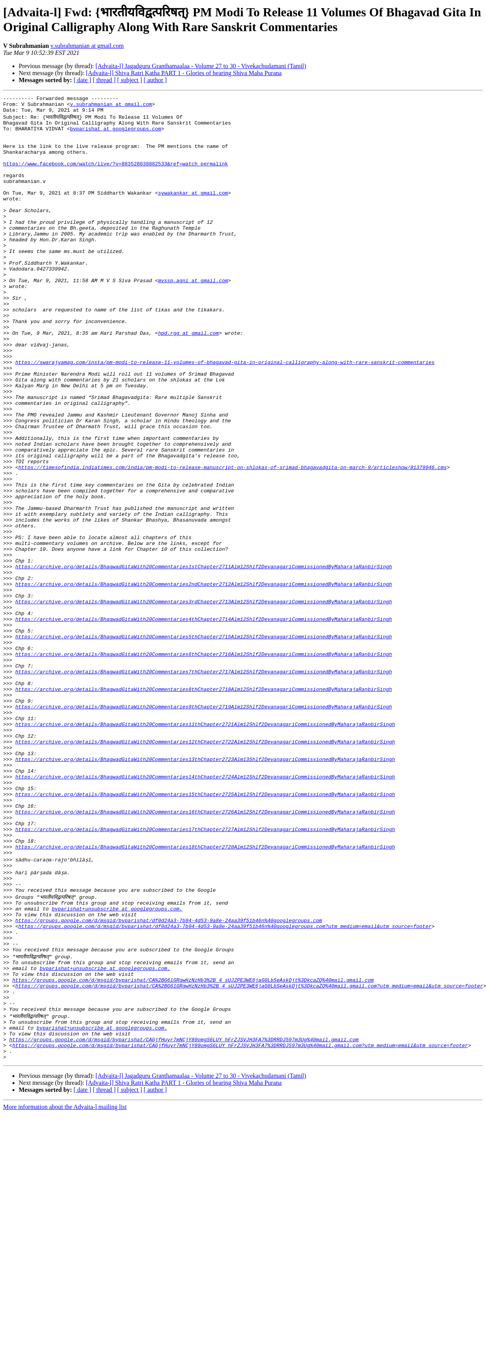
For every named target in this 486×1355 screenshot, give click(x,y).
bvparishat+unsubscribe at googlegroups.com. (117, 1066)
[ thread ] (104, 80)
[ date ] (82, 80)
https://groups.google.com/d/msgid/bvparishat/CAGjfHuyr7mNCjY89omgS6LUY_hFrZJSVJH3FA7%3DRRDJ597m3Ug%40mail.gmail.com (184, 1220)
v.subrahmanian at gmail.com (87, 45)
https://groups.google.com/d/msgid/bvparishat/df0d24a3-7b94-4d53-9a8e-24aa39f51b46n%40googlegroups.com (168, 1080)
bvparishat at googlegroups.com (115, 134)
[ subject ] (129, 80)
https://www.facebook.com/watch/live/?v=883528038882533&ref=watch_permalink (115, 176)
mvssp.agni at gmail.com (193, 316)
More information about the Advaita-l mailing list (65, 1291)
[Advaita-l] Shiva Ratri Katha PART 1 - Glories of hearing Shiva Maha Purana (184, 73)
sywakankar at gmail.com (193, 211)
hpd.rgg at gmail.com (188, 379)
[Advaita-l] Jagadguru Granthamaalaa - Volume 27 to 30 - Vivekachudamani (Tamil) (200, 66)
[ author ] (155, 80)
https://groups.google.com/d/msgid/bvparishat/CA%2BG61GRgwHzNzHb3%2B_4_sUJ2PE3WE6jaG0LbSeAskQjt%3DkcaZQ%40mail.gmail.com (192, 1150)
